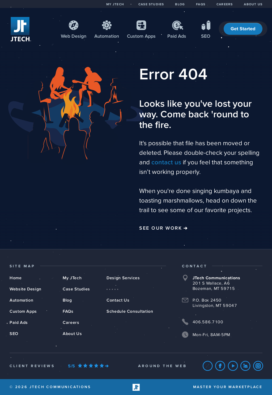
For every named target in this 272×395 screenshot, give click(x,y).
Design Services (123, 278)
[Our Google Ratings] (88, 366)
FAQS (200, 4)
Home (16, 278)
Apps (141, 36)
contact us (166, 162)
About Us (72, 334)
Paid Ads (176, 36)
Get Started (243, 29)
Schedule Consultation (130, 311)
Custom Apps (23, 311)
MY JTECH (115, 4)
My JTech (72, 278)
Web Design (73, 36)
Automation (106, 36)
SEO (205, 36)
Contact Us (118, 300)
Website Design (25, 289)
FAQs (68, 311)
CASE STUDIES (151, 4)
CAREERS (224, 4)
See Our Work (160, 228)
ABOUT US (253, 4)
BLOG (180, 4)
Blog (67, 300)
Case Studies (76, 289)
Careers (71, 322)
